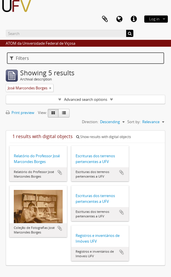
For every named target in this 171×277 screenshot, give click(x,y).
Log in (154, 18)
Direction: (90, 121)
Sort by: (134, 121)
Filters (19, 58)
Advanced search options (85, 99)
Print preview (20, 112)
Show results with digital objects (103, 136)
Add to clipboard (60, 172)
